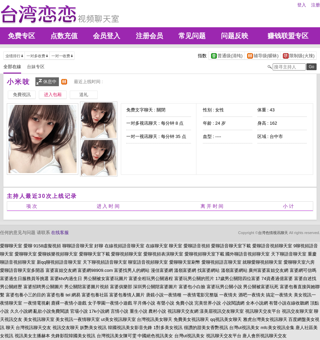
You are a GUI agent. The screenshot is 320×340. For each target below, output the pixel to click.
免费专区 (21, 36)
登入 (301, 4)
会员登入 (106, 36)
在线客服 (60, 232)
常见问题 (192, 36)
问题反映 (234, 36)
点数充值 (64, 36)
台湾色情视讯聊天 (273, 233)
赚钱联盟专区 (288, 36)
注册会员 (149, 36)
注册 (315, 4)
